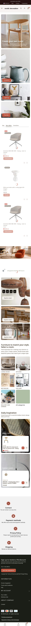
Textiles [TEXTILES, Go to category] (6, 115)
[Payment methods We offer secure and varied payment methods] (13, 518)
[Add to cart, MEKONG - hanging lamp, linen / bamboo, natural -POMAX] (23, 482)
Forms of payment (5, 583)
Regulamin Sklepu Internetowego (10, 620)
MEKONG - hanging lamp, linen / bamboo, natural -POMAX (11, 482)
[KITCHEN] (23, 365)
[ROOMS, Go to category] (23, 399)
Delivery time (4, 597)
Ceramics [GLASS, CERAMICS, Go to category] (6, 80)
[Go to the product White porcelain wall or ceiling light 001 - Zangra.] (15, 176)
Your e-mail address (5, 566)
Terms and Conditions (6, 585)
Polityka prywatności (6, 617)
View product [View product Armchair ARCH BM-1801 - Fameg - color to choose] (8, 158)
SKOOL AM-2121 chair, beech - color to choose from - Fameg (11, 447)
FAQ (12, 3)
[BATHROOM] (8, 381)
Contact (17, 3)
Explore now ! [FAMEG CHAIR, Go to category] (8, 320)
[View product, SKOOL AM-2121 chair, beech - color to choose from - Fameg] (23, 448)
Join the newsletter (8, 570)
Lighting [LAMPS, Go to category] (6, 97)
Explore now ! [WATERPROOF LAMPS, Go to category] (8, 337)
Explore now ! (8, 298)
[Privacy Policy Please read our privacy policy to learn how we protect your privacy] (15, 532)
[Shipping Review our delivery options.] (9, 545)
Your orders (4, 595)
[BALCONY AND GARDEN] (8, 399)
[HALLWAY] (23, 381)
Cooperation (24, 3)
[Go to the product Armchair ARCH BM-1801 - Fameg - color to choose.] (15, 139)
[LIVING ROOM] (8, 365)
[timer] (15, 291)
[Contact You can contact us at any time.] (8, 506)
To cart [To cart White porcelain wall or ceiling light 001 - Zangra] (6, 195)
